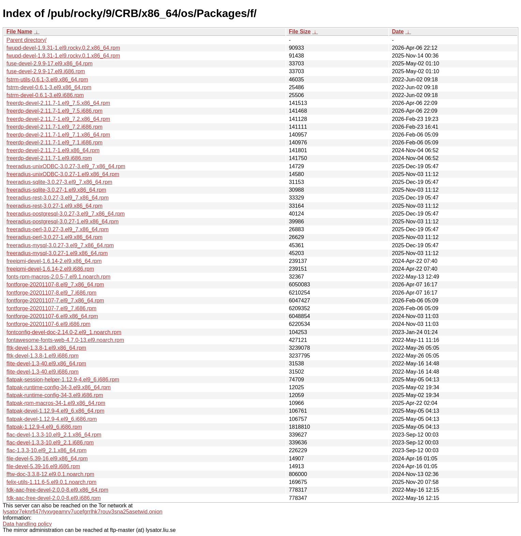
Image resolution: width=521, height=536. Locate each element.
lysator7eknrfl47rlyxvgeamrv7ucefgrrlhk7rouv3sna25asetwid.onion (83, 512)
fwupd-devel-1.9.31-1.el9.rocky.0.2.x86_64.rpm (63, 48)
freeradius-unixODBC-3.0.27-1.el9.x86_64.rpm (62, 174)
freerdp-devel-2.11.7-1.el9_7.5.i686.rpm (54, 111)
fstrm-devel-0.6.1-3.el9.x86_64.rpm (48, 87)
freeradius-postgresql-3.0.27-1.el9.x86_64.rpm (62, 221)
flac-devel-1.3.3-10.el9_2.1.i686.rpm (50, 442)
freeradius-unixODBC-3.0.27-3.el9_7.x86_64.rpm (65, 166)
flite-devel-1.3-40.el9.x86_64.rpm (46, 363)
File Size (300, 31)
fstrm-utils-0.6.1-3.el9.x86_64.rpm (47, 79)
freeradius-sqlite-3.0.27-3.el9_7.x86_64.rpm (59, 182)
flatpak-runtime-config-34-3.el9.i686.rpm (54, 395)
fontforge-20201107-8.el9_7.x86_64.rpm (55, 284)
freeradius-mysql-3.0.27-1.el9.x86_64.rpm (57, 253)
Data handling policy (27, 524)
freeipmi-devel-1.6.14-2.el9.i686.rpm (50, 269)
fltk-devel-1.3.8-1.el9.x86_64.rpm (46, 348)
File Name (19, 31)
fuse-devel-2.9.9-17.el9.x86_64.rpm (49, 63)
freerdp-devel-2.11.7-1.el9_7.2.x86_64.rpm (58, 119)
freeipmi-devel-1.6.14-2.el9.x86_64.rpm (54, 261)
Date (398, 31)
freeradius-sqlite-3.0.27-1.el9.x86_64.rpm (56, 190)
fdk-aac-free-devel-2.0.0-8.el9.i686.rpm (53, 498)
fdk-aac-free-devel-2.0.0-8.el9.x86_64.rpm (57, 490)
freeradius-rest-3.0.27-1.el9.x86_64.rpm (54, 206)
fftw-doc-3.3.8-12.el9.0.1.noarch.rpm (50, 474)
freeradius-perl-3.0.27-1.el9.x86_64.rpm (54, 237)
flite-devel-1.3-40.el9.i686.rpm (42, 372)
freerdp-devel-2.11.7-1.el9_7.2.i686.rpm (54, 127)
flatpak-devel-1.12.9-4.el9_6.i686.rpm (51, 419)
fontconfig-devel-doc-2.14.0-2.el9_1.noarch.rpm (63, 332)
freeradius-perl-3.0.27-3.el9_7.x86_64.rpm (57, 229)
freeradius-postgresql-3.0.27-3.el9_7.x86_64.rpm (65, 214)
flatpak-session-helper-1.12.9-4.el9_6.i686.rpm (62, 379)
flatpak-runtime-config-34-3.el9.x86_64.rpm (58, 387)
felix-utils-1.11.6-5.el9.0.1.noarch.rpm (51, 482)
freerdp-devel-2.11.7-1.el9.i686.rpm (49, 158)
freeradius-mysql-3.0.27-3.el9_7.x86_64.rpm (60, 245)
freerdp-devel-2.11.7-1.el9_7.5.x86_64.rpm (58, 103)
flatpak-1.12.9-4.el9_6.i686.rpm (44, 427)
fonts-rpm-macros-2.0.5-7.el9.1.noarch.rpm (58, 277)
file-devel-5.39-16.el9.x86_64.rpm (47, 458)
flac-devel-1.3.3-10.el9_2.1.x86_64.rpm (53, 435)
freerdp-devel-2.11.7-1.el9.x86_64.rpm (52, 150)
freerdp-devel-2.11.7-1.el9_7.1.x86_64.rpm (58, 135)
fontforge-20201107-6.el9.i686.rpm (48, 324)
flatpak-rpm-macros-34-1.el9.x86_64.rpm (55, 403)
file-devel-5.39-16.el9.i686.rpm (43, 466)
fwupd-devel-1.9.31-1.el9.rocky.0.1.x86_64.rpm (63, 56)
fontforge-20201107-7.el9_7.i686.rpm (51, 308)
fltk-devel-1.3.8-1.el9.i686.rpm (42, 356)
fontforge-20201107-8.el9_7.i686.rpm (51, 293)
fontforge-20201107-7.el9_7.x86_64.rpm (55, 300)
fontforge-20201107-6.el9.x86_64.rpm (52, 316)
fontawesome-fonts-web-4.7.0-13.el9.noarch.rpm (65, 340)
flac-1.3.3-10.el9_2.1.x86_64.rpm (46, 450)
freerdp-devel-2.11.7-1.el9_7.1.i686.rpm (54, 142)
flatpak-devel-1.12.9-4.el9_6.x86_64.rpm (55, 411)
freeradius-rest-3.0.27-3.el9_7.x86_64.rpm (57, 198)
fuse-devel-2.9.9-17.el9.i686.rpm (45, 71)
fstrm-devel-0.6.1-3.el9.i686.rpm (45, 95)
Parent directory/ (26, 40)
